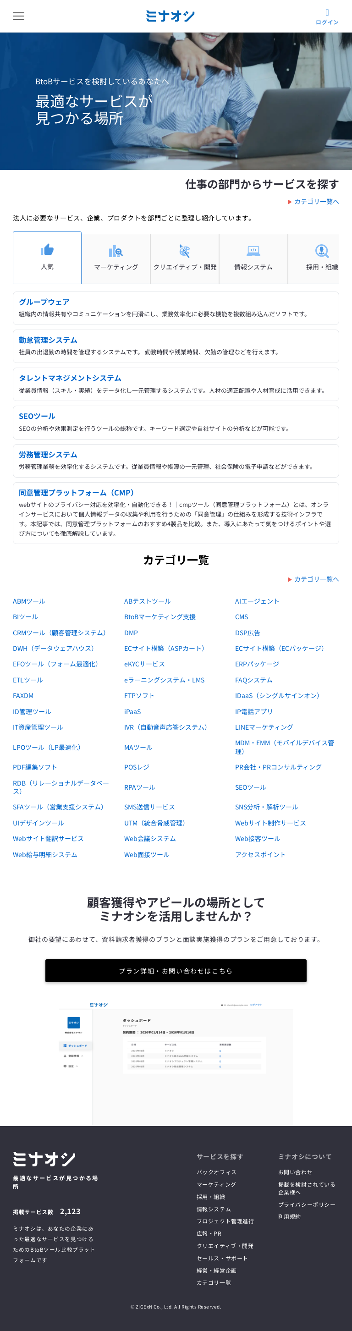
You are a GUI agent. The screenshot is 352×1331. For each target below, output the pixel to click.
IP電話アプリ (254, 711)
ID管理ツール (32, 711)
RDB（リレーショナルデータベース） (61, 787)
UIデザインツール (38, 822)
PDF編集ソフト (35, 766)
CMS (241, 616)
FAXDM (23, 695)
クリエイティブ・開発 (225, 1245)
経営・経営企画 (217, 1270)
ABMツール (29, 600)
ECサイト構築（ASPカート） (166, 648)
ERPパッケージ (257, 663)
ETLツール (28, 679)
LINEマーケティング (264, 727)
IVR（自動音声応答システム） (167, 727)
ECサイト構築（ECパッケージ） (281, 648)
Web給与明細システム (45, 854)
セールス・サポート (222, 1258)
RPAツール (139, 787)
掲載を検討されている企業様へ (307, 1188)
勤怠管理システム (48, 339)
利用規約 (289, 1216)
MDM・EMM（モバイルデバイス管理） (284, 746)
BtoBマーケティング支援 (160, 616)
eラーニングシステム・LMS (164, 679)
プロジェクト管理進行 (225, 1221)
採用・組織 (211, 1196)
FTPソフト (139, 695)
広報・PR (209, 1233)
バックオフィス (217, 1172)
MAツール (138, 747)
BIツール (25, 616)
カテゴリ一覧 (214, 1282)
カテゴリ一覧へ (316, 201)
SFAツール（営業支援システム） (60, 806)
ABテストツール (147, 600)
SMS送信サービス (149, 806)
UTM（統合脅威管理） (156, 822)
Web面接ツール (147, 854)
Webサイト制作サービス (270, 822)
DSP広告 (247, 632)
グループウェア (44, 301)
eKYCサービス (144, 663)
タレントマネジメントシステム (70, 377)
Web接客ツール (257, 838)
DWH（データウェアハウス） (55, 648)
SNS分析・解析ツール (266, 806)
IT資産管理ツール (38, 727)
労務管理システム (48, 454)
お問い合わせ (295, 1172)
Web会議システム (150, 838)
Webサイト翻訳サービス (48, 838)
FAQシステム (254, 679)
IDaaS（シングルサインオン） (279, 695)
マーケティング (216, 1184)
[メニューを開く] (18, 16)
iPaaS (132, 711)
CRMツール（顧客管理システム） (61, 632)
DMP (131, 632)
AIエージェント (257, 600)
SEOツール (37, 415)
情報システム (214, 1209)
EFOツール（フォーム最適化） (57, 663)
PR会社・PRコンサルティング (278, 766)
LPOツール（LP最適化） (48, 747)
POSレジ (136, 766)
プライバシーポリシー (307, 1204)
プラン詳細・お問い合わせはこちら (176, 971)
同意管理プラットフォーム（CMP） (78, 492)
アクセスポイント (260, 854)
